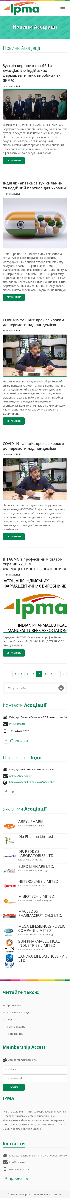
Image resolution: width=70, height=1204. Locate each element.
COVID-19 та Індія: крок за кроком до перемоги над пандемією (33, 322)
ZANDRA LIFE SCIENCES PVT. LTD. (42, 958)
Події (7, 1019)
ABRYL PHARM (30, 821)
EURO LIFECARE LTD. (36, 866)
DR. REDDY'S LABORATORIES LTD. (36, 853)
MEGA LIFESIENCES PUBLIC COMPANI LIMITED (41, 928)
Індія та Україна (14, 1026)
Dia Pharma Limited (35, 836)
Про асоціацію (13, 1005)
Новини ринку (13, 1033)
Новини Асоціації (11, 86)
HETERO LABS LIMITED (38, 881)
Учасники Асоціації (16, 1012)
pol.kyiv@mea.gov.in (20, 776)
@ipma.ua (15, 741)
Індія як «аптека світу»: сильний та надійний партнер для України (34, 185)
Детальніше (14, 160)
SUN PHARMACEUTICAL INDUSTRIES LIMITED (39, 943)
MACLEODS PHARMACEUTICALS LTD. (40, 913)
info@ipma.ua (17, 723)
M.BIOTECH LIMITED (36, 896)
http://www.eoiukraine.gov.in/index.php (31, 782)
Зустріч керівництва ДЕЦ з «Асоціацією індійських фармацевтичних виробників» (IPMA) (32, 73)
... (9, 674)
